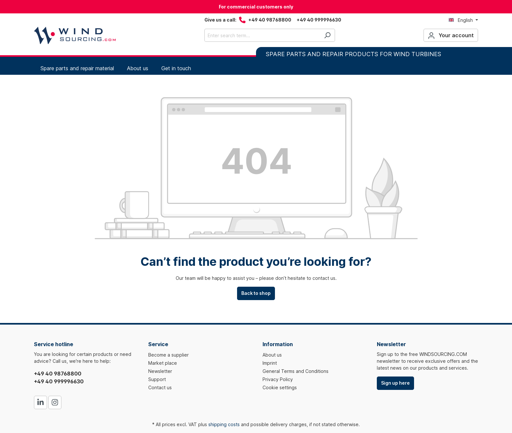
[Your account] (451, 35)
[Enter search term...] (262, 35)
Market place (162, 363)
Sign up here (395, 383)
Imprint (270, 363)
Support (157, 379)
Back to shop (256, 293)
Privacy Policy (278, 379)
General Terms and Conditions (295, 371)
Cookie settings (280, 387)
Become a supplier (168, 355)
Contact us (160, 387)
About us (272, 355)
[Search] (327, 35)
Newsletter (160, 371)
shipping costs (224, 424)
